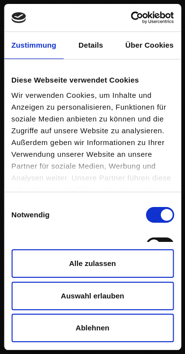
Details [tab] (90, 45)
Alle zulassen (92, 263)
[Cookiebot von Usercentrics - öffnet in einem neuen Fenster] (132, 17)
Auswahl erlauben (92, 296)
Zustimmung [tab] (33, 45)
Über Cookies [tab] (149, 45)
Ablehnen (92, 328)
